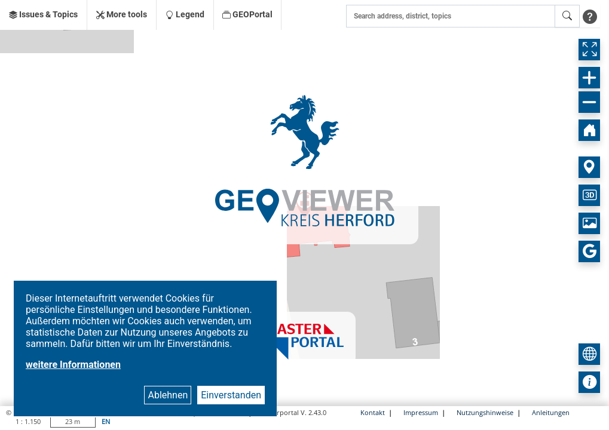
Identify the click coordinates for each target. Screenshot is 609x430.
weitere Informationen (73, 364)
